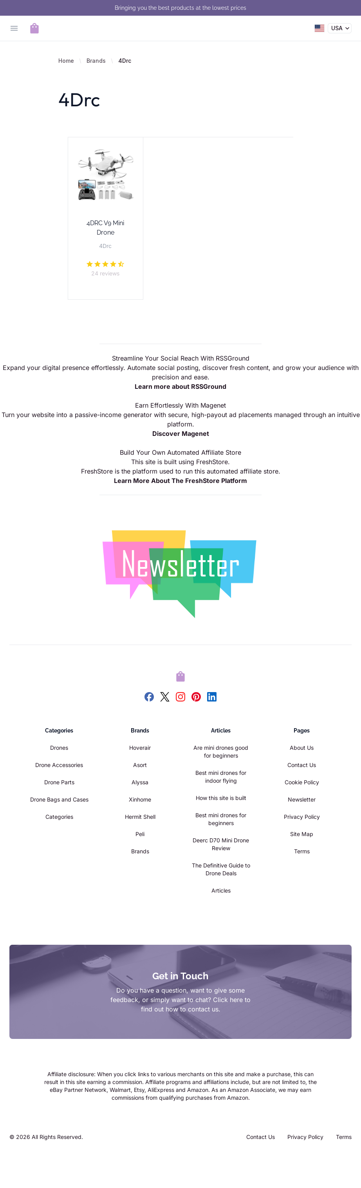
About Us (302, 747)
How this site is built (221, 797)
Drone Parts (59, 782)
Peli (139, 834)
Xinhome (140, 799)
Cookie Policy (302, 782)
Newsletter (302, 799)
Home (66, 60)
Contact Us (301, 765)
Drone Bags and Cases (59, 799)
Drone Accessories (59, 765)
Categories (59, 816)
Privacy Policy (302, 816)
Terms (302, 851)
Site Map (301, 834)
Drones (59, 747)
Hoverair (140, 747)
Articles (221, 890)
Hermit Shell (140, 816)
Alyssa (140, 782)
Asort (140, 765)
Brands (96, 60)
